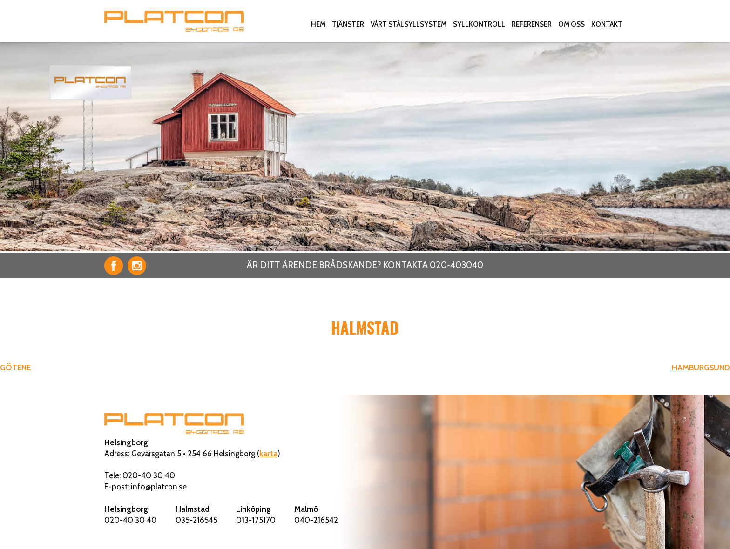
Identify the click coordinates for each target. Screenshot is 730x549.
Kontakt (606, 24)
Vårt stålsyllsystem (408, 24)
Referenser (532, 24)
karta (268, 453)
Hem (318, 24)
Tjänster (348, 24)
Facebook (113, 265)
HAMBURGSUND (701, 367)
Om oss (571, 24)
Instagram (137, 265)
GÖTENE (15, 367)
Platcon (174, 21)
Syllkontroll (479, 24)
